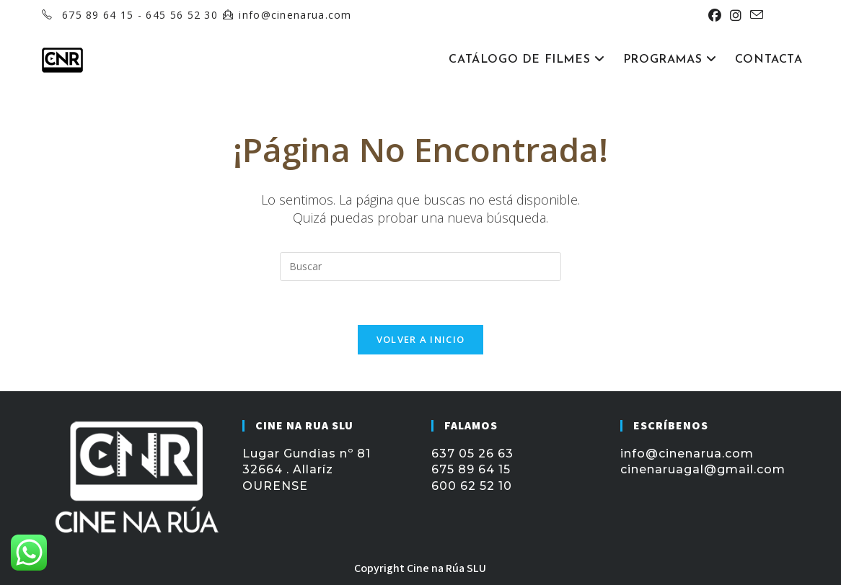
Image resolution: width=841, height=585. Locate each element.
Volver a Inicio (421, 339)
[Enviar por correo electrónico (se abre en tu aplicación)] (754, 15)
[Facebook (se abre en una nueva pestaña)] (715, 15)
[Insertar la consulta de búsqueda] (420, 266)
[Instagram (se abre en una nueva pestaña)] (736, 15)
